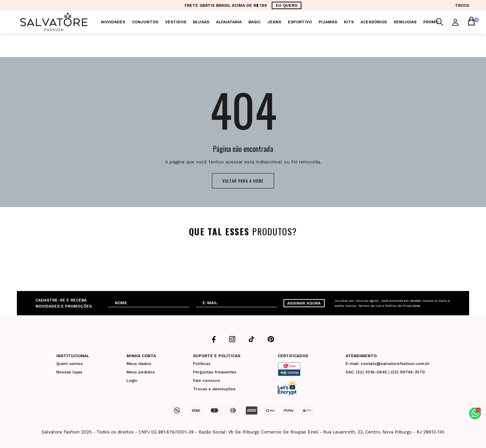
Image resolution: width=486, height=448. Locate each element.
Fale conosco (206, 380)
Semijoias (405, 22)
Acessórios (373, 22)
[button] (475, 413)
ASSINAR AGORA (304, 303)
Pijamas (328, 22)
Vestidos (175, 22)
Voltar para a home (243, 181)
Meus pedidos (141, 372)
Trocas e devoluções (214, 389)
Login (132, 380)
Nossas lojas (69, 372)
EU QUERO (286, 5)
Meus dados (139, 363)
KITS (349, 22)
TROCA (462, 5)
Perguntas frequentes (215, 372)
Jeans (274, 22)
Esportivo (300, 22)
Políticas (202, 363)
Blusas (201, 22)
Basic (254, 22)
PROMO (430, 22)
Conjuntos (145, 22)
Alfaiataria (229, 22)
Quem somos (69, 363)
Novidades (113, 22)
